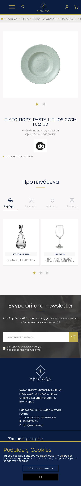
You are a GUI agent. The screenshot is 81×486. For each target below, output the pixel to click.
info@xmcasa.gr (32, 425)
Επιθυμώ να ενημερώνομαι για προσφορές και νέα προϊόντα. (22, 348)
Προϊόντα (12, 7)
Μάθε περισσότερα (40, 468)
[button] (37, 104)
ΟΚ (40, 477)
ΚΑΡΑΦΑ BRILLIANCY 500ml (21, 260)
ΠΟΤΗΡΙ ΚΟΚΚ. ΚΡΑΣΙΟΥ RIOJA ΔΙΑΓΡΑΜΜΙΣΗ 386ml (59, 260)
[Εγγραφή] (36, 337)
